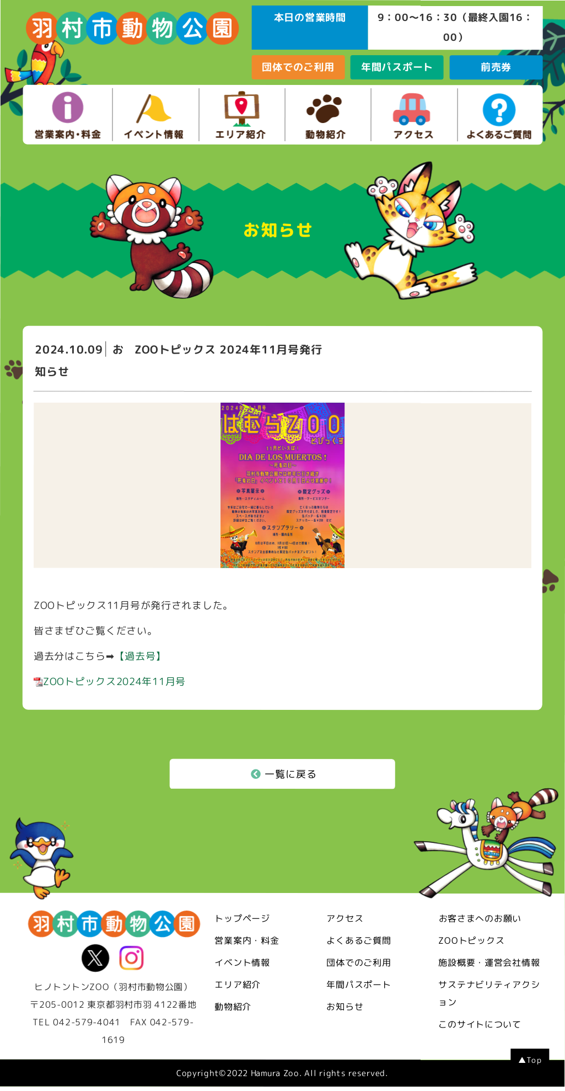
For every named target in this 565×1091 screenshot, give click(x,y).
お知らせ (344, 1007)
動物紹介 (232, 1006)
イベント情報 (242, 962)
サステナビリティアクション (489, 993)
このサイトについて (479, 1024)
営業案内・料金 (246, 940)
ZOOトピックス (471, 940)
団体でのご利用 (298, 67)
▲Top (529, 1060)
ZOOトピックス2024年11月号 (110, 681)
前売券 (496, 67)
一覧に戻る (284, 773)
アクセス (344, 918)
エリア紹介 (237, 984)
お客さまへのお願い (480, 918)
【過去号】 (140, 656)
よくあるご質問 (358, 940)
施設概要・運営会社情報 (489, 962)
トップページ (242, 918)
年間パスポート (397, 67)
